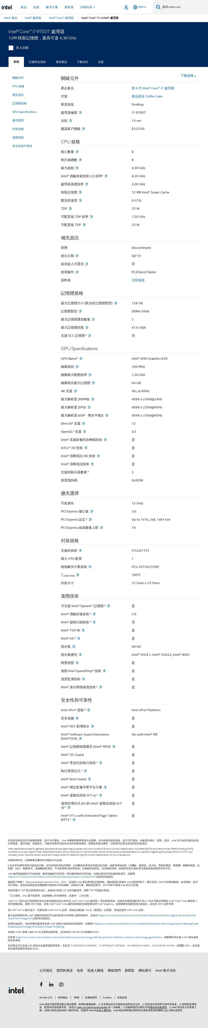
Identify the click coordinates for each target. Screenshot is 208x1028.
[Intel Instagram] (61, 985)
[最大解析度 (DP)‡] (89, 407)
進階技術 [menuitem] (18, 137)
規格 (16, 62)
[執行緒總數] (80, 160)
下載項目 (82, 62)
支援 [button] (36, 7)
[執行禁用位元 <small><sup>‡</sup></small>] (85, 771)
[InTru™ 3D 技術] (85, 448)
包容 (80, 971)
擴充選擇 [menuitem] (18, 120)
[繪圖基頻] (77, 366)
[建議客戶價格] (83, 129)
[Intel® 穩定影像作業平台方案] (105, 787)
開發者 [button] (69, 7)
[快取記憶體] (80, 192)
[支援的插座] (80, 550)
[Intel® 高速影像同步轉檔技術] (105, 439)
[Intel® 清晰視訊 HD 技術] (98, 456)
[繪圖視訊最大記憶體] (93, 383)
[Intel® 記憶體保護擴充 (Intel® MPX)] (114, 746)
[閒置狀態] (77, 662)
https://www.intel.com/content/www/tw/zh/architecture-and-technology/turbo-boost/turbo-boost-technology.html (102, 917)
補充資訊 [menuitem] (18, 95)
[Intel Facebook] (41, 985)
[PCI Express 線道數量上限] (101, 527)
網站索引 (145, 971)
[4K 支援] (75, 391)
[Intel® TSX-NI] (83, 630)
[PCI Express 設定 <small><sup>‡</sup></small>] (90, 519)
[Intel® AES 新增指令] (92, 726)
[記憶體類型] (80, 311)
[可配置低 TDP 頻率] (91, 216)
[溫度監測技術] (83, 679)
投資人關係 (95, 971)
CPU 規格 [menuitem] (18, 86)
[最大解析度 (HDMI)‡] (92, 399)
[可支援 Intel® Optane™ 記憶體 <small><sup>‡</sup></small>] (108, 606)
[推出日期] (77, 256)
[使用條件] (77, 272)
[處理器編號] (80, 112)
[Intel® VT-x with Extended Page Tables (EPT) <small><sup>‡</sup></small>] (74, 819)
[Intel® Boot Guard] (89, 779)
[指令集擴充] (80, 654)
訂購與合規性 (37, 62)
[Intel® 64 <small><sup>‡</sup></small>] (78, 638)
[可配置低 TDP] (84, 225)
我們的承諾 (64, 971)
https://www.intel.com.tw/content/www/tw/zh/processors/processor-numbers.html (51, 876)
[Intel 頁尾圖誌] (17, 990)
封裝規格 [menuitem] (18, 129)
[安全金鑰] (77, 718)
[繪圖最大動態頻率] (90, 374)
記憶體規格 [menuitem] (19, 103)
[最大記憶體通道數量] (93, 319)
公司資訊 (45, 971)
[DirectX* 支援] (83, 423)
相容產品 (61, 62)
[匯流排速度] (80, 200)
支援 (101, 62)
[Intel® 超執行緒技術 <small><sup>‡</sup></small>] (94, 622)
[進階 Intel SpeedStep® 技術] (104, 671)
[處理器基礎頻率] (86, 184)
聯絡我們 (114, 971)
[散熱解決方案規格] (90, 566)
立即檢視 (138, 280)
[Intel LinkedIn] (51, 985)
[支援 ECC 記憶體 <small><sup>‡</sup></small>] (89, 335)
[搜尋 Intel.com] (184, 7)
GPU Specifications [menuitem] (24, 112)
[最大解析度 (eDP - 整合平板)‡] (106, 415)
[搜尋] (158, 7)
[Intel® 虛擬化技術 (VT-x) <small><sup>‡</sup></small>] (100, 795)
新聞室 (129, 971)
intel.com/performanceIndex (92, 1007)
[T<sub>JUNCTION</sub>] (77, 575)
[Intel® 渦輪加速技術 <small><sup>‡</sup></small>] (94, 614)
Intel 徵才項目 (166, 971)
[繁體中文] (139, 7)
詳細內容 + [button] (87, 7)
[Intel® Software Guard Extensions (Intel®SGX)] (80, 738)
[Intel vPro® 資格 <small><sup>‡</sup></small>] (88, 710)
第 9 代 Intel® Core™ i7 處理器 (153, 88)
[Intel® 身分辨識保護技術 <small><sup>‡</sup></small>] (100, 687)
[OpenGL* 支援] (84, 431)
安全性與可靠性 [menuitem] (22, 146)
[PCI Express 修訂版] (91, 511)
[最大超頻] (77, 168)
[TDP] (70, 208)
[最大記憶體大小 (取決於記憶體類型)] (115, 303)
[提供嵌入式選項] (86, 264)
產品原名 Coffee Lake (147, 96)
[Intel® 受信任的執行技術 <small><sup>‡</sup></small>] (100, 763)
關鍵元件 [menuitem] (18, 78)
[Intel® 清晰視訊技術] (92, 464)
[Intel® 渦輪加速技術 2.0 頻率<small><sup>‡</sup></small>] (106, 176)
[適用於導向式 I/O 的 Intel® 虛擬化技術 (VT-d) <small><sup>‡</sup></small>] (69, 807)
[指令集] (74, 646)
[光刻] (70, 120)
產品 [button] (24, 7)
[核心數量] (77, 151)
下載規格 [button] (188, 76)
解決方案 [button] (52, 7)
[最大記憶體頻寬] (86, 327)
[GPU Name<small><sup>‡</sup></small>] (81, 358)
